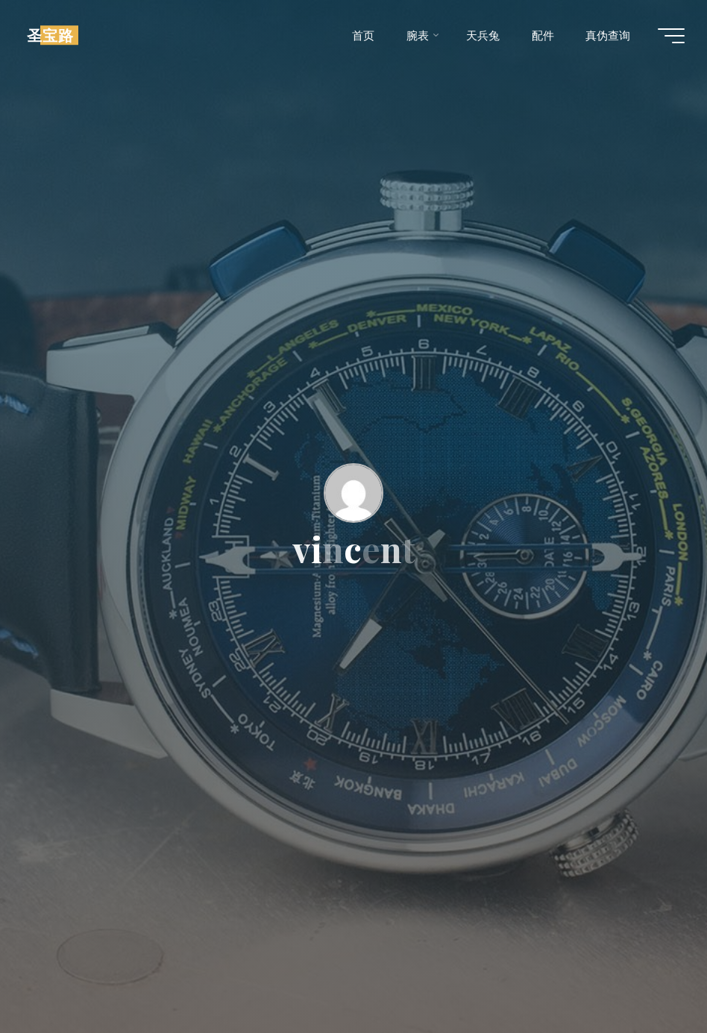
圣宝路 (50, 35)
